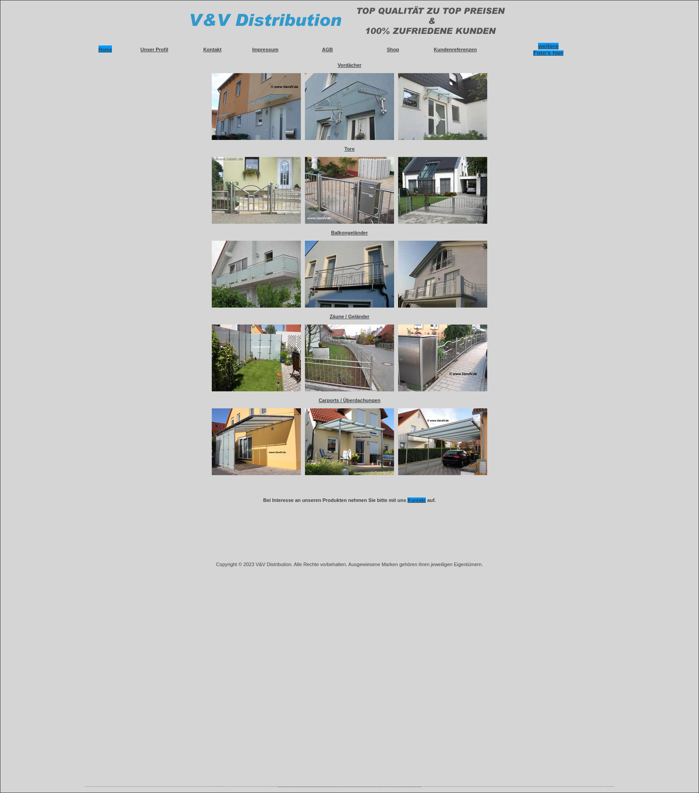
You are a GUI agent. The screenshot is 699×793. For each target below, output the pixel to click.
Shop (393, 49)
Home (105, 49)
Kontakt (212, 49)
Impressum (265, 49)
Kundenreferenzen (455, 49)
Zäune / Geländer (349, 316)
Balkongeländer (349, 232)
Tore (349, 149)
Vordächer (349, 65)
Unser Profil (154, 49)
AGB (327, 49)
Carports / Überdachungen (350, 400)
